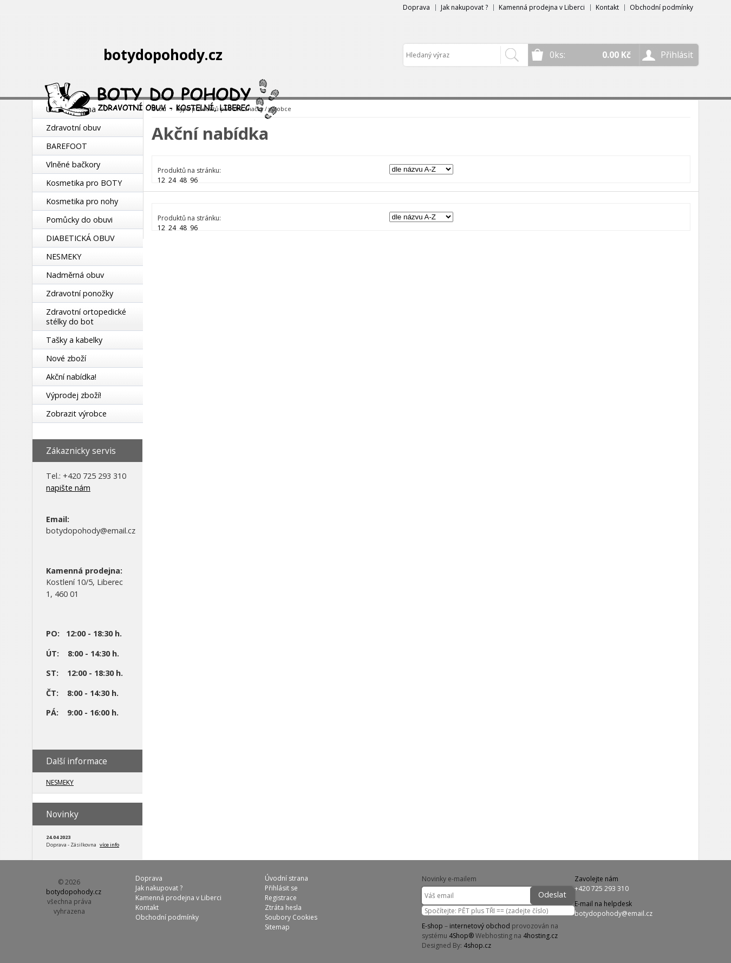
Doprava (416, 7)
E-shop (432, 926)
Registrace (281, 897)
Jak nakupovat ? (464, 7)
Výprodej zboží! (73, 395)
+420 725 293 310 (602, 888)
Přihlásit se (281, 888)
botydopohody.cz (163, 54)
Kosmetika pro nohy (82, 201)
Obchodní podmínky (661, 7)
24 (172, 180)
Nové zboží (66, 358)
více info (109, 844)
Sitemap (277, 927)
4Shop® (461, 935)
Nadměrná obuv (75, 275)
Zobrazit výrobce (76, 413)
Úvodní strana (286, 878)
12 (161, 180)
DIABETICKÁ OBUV (80, 238)
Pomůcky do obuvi (79, 219)
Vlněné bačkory (73, 164)
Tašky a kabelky (74, 340)
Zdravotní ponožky (79, 293)
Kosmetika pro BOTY (84, 183)
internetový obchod (479, 926)
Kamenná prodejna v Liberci (542, 7)
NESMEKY (63, 256)
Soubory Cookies (291, 917)
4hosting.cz (540, 935)
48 (183, 180)
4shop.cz (477, 945)
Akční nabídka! (71, 377)
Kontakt (607, 7)
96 (194, 180)
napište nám (68, 488)
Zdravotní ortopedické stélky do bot (86, 317)
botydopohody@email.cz (613, 913)
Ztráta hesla (283, 907)
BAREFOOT (66, 146)
